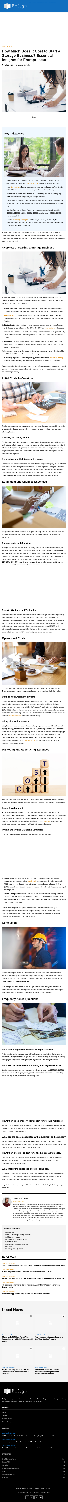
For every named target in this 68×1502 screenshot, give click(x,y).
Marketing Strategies (20, 220)
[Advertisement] (34, 27)
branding (47, 821)
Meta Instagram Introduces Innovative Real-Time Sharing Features (27, 1272)
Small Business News (8, 1263)
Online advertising (56, 358)
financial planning (30, 740)
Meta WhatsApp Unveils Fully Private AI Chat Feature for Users (26, 1294)
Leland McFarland (25, 65)
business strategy (32, 183)
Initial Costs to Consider (12, 1237)
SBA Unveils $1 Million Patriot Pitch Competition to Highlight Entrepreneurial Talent (33, 1265)
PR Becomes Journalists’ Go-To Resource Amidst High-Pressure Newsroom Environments (46, 1372)
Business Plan (9, 315)
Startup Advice (7, 46)
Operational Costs (11, 1242)
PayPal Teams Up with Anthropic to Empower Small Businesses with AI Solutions (33, 1278)
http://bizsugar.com (18, 1201)
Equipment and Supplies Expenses (16, 1239)
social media (32, 881)
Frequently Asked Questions (14, 1249)
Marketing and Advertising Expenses (16, 1244)
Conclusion (8, 1246)
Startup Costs (15, 187)
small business (50, 328)
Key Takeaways (10, 1232)
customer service (15, 715)
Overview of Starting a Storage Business (17, 1235)
